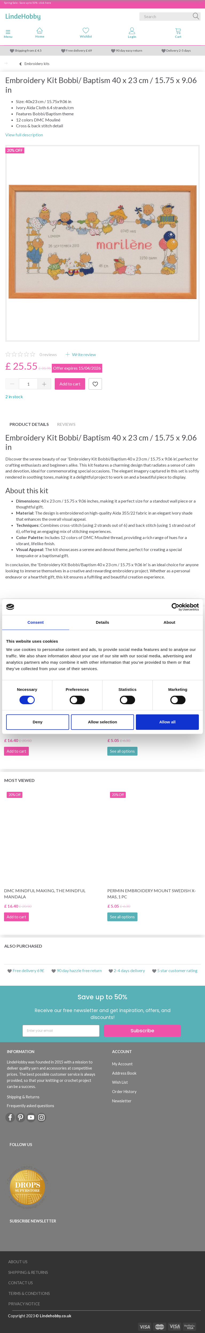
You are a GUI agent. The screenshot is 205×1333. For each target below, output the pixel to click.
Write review (83, 354)
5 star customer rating (177, 970)
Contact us (20, 1283)
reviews (48, 354)
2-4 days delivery (129, 970)
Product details (29, 424)
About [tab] (169, 622)
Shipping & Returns (23, 1097)
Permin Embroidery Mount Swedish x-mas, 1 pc (151, 893)
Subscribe (142, 1030)
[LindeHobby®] (23, 15)
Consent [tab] (35, 622)
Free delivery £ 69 (79, 50)
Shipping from (25, 50)
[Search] (196, 16)
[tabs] (178, 34)
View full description (24, 134)
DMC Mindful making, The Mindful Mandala (44, 893)
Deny (37, 722)
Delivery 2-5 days (178, 50)
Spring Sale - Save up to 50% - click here (27, 2)
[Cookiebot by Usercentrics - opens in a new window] (175, 607)
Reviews (66, 424)
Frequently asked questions (30, 1105)
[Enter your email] (61, 1031)
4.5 (39, 50)
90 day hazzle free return (79, 970)
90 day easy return (129, 50)
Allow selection (102, 722)
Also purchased (23, 945)
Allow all (167, 722)
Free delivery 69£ (28, 970)
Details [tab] (102, 622)
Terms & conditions (29, 1293)
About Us (17, 1261)
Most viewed (19, 780)
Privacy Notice (24, 1304)
